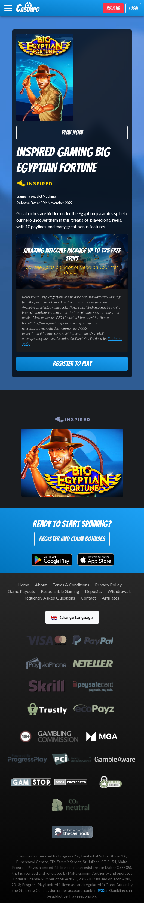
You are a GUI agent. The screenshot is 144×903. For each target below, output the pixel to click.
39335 (102, 890)
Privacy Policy (108, 584)
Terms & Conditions (71, 584)
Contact (88, 597)
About (41, 584)
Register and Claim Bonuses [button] (72, 538)
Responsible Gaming (60, 591)
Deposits (93, 591)
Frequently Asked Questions (48, 597)
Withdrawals (119, 591)
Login (133, 8)
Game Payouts (21, 591)
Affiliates (110, 597)
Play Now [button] (72, 132)
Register (113, 8)
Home (23, 584)
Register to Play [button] (72, 363)
